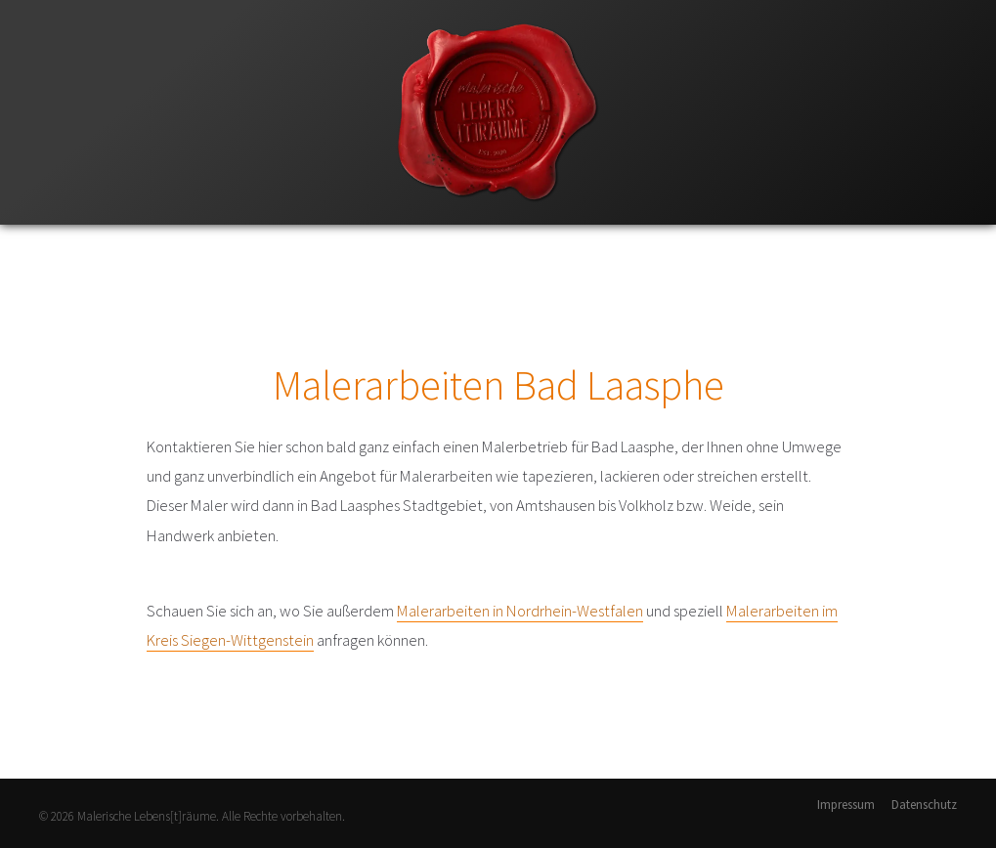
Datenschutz (924, 804)
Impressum (846, 804)
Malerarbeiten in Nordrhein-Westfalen (520, 610)
